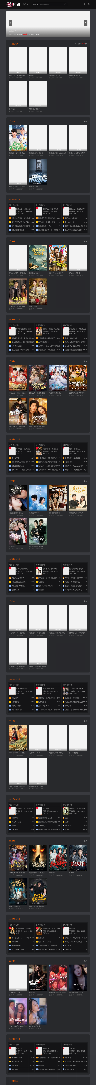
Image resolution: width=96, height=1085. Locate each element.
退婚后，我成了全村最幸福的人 (58, 633)
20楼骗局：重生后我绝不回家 (18, 666)
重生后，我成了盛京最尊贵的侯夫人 (18, 187)
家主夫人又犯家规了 (76, 513)
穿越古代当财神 (74, 273)
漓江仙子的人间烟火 (36, 546)
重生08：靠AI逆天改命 (17, 153)
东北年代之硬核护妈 (56, 273)
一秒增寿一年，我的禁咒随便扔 (18, 633)
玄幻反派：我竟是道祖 (37, 393)
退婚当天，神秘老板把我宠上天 (38, 633)
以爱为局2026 (34, 513)
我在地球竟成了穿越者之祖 (78, 393)
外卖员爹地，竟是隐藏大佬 (18, 426)
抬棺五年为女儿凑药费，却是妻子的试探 (38, 906)
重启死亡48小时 (34, 187)
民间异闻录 (69, 462)
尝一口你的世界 (54, 513)
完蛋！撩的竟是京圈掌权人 (38, 426)
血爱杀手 (32, 992)
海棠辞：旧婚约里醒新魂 (37, 666)
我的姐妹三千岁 (54, 75)
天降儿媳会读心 (34, 306)
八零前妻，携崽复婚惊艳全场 (18, 306)
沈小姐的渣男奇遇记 (16, 513)
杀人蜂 (71, 873)
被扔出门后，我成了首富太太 (78, 633)
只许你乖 (12, 546)
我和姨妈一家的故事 (76, 992)
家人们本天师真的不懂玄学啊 (18, 873)
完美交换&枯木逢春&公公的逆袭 (18, 1026)
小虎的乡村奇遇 (74, 75)
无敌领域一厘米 (34, 753)
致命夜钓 (52, 873)
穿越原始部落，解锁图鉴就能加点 (18, 273)
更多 (85, 121)
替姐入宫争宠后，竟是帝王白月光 (18, 393)
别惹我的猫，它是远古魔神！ (38, 873)
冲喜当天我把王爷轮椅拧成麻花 (18, 753)
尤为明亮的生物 (14, 992)
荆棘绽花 (32, 75)
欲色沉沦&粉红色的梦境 (57, 992)
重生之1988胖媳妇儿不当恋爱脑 (78, 153)
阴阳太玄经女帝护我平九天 (18, 786)
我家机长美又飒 (34, 109)
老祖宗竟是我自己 (55, 393)
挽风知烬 (12, 109)
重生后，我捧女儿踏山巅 (57, 153)
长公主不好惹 (73, 753)
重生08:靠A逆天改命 (36, 153)
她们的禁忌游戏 (34, 1026)
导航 (25, 4)
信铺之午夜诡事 (14, 906)
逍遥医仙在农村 (34, 273)
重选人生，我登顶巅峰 (17, 75)
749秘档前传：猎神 (36, 786)
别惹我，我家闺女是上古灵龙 (58, 753)
